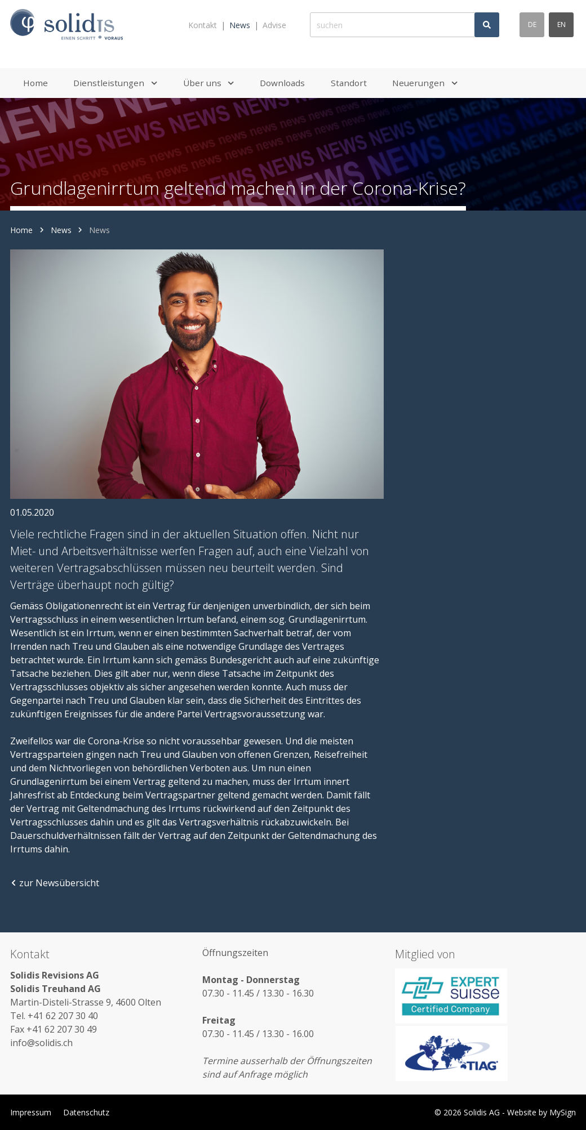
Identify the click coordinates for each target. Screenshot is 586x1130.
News (239, 25)
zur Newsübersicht (54, 882)
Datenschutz (86, 1112)
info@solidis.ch (41, 1043)
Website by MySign (541, 1112)
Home (21, 230)
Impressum (30, 1112)
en (561, 24)
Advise (274, 25)
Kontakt (202, 25)
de (532, 24)
